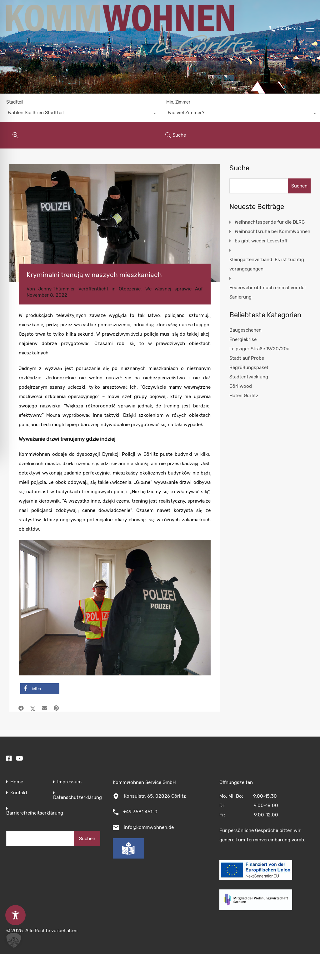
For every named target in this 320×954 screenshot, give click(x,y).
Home (16, 782)
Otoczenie (130, 289)
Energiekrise (243, 339)
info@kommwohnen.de (149, 827)
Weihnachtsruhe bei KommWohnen (272, 231)
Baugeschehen (245, 330)
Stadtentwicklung (248, 377)
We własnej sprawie (168, 289)
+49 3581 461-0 (140, 812)
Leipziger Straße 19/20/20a (259, 349)
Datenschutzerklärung (77, 797)
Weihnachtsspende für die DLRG (270, 222)
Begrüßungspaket (248, 367)
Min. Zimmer (178, 102)
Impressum (69, 782)
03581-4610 (289, 32)
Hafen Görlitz (243, 395)
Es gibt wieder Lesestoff (261, 241)
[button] (39, 688)
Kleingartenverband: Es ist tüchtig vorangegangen (266, 264)
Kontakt (19, 793)
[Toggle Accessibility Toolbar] (15, 915)
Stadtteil (14, 102)
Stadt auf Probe (246, 358)
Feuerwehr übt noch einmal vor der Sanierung (267, 292)
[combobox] (80, 114)
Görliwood (240, 386)
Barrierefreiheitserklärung (34, 813)
